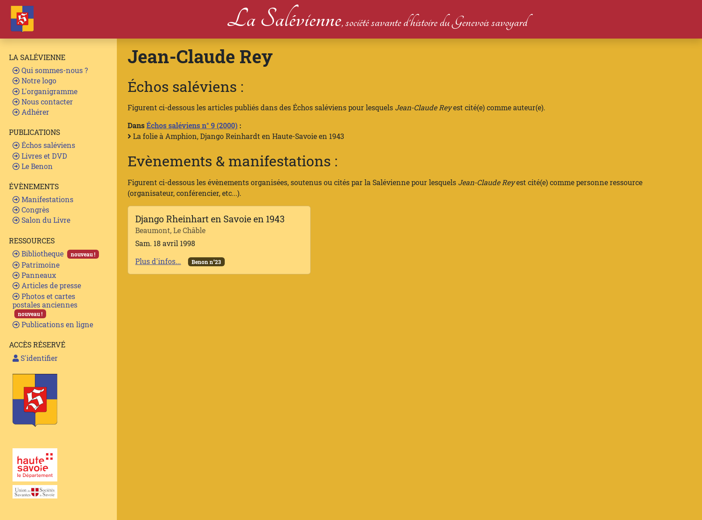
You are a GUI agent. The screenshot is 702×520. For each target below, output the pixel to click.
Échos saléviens (44, 145)
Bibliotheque (56, 254)
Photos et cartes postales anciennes (45, 305)
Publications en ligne (53, 324)
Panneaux (34, 275)
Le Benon (33, 166)
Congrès (31, 209)
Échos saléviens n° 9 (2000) (192, 125)
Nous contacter (43, 101)
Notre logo (34, 80)
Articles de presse (47, 285)
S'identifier (35, 358)
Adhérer (31, 112)
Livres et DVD (40, 155)
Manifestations (43, 199)
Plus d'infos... (158, 261)
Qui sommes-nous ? (50, 70)
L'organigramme (45, 91)
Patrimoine (36, 264)
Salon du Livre (41, 220)
